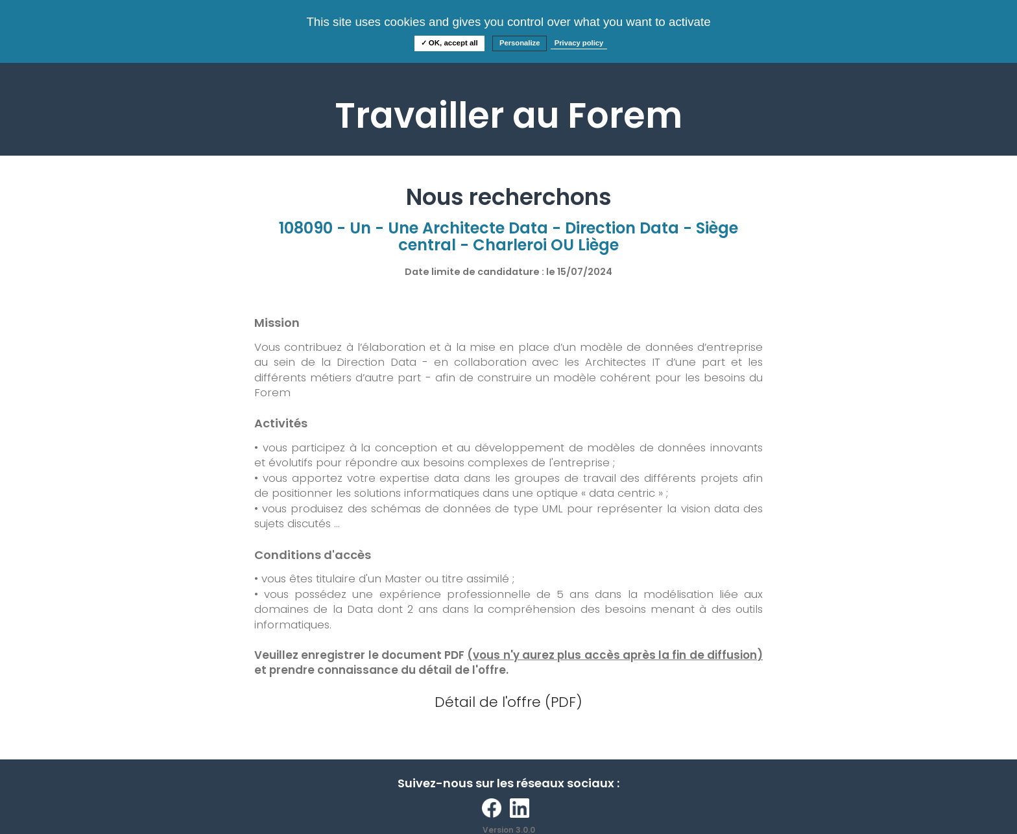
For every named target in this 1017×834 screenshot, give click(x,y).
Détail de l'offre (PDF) (508, 702)
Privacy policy (579, 43)
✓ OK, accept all (449, 43)
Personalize (519, 43)
